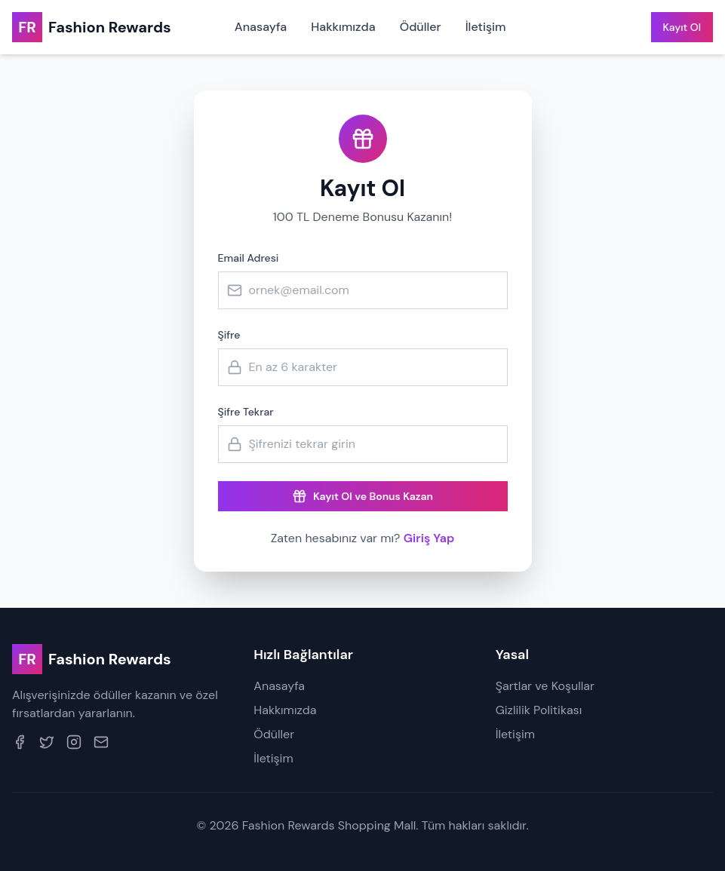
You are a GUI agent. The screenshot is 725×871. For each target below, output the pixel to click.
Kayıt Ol (682, 27)
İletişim (485, 27)
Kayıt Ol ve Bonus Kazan (362, 496)
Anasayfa (261, 27)
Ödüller (420, 27)
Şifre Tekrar (246, 412)
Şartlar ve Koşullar (545, 686)
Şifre (229, 335)
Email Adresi (248, 258)
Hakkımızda (343, 27)
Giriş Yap (604, 27)
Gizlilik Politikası (539, 710)
